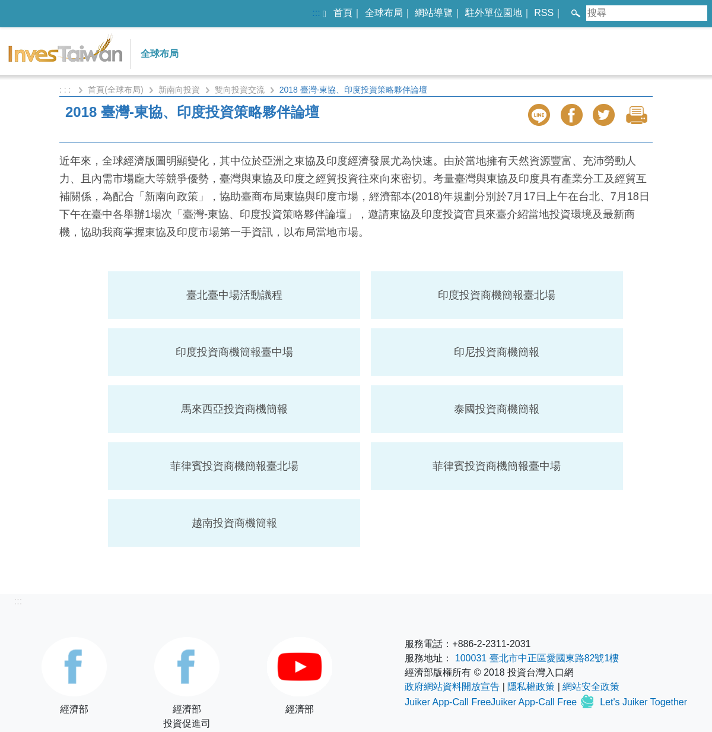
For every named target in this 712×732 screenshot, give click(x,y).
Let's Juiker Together (643, 702)
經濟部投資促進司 (187, 682)
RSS (544, 13)
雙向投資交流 (240, 89)
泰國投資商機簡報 (496, 409)
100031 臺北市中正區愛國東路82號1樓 (537, 658)
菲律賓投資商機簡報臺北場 (234, 466)
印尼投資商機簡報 (496, 352)
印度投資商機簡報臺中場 (234, 352)
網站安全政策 (590, 687)
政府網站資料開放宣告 (452, 687)
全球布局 (384, 13)
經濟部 (74, 675)
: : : (66, 89)
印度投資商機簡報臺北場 (496, 295)
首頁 (342, 13)
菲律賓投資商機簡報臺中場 (497, 466)
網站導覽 (434, 13)
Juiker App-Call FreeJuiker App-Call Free (492, 702)
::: (316, 13)
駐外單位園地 (493, 13)
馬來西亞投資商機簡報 (234, 409)
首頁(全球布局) (115, 89)
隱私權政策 (531, 687)
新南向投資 (179, 89)
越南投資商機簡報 (234, 523)
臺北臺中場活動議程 (234, 295)
